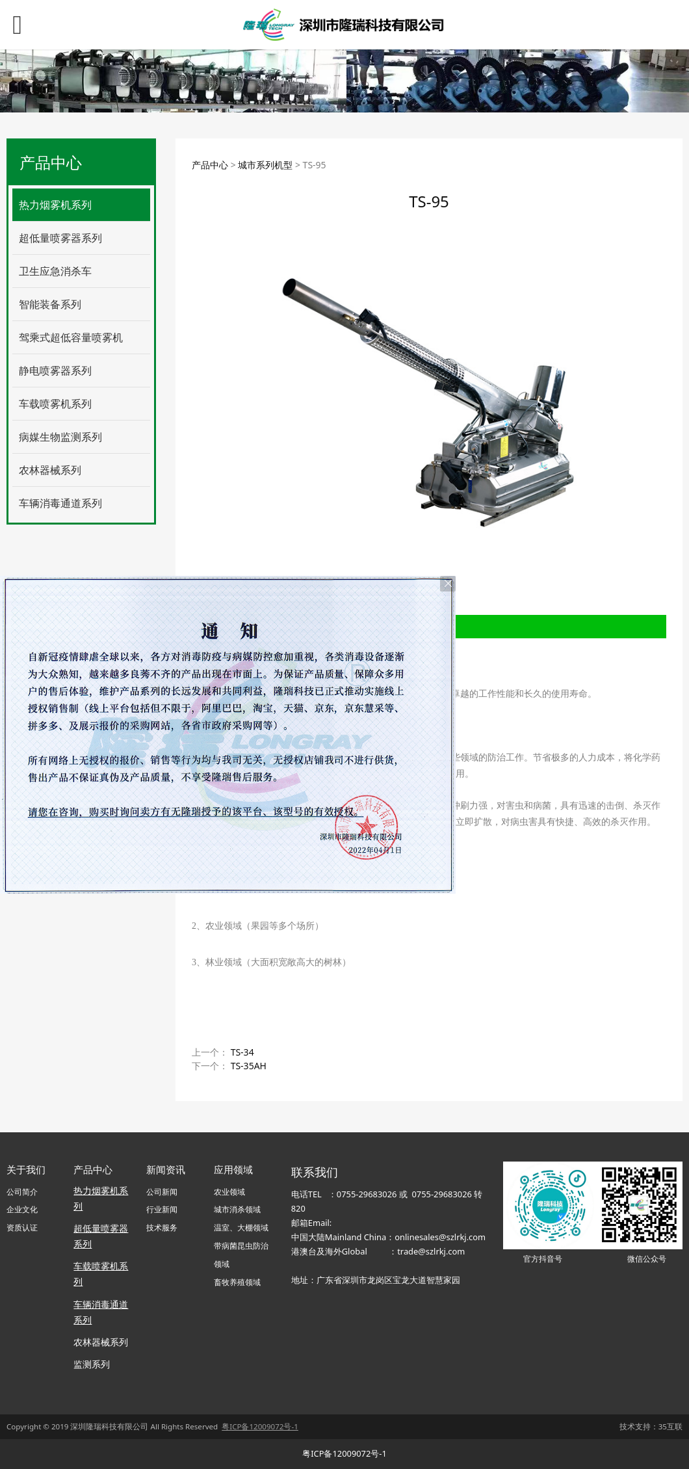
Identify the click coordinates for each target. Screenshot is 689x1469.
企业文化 (22, 1209)
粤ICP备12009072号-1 (344, 1453)
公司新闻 (161, 1192)
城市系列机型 (265, 165)
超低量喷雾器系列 (60, 238)
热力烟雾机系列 (55, 205)
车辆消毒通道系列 (60, 503)
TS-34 (242, 1052)
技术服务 (161, 1227)
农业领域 (229, 1192)
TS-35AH (248, 1066)
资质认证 (22, 1227)
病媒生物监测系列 (60, 437)
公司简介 (22, 1192)
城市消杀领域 (237, 1209)
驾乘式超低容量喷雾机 (71, 337)
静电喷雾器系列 (55, 370)
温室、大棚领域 (241, 1227)
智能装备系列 (50, 304)
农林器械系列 (50, 470)
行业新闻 (161, 1209)
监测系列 (91, 1364)
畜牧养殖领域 (237, 1282)
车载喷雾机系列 (55, 403)
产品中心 (210, 165)
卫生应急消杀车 (55, 271)
